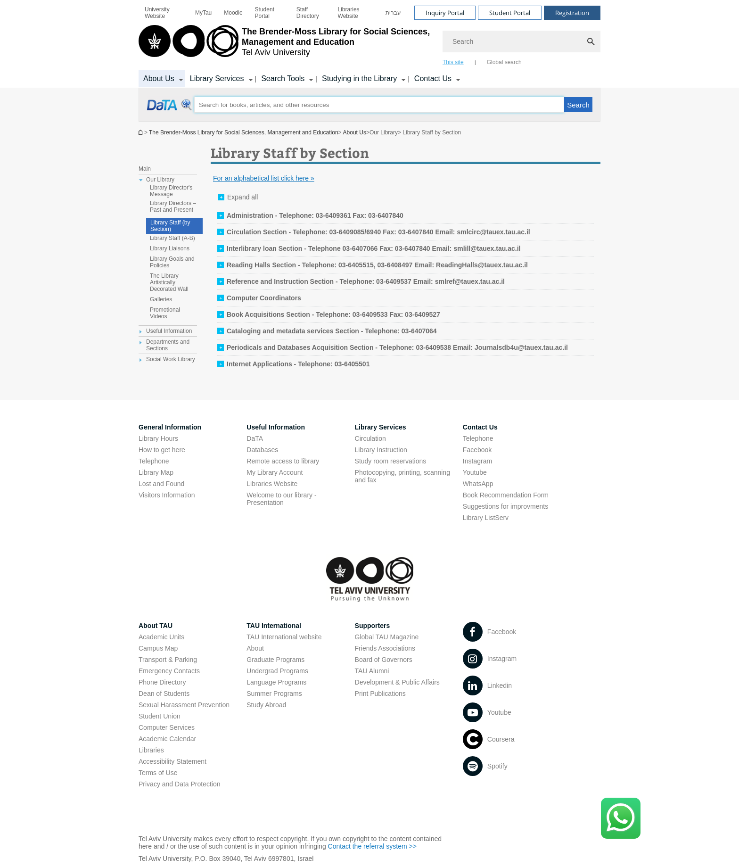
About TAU (155, 625)
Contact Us (433, 78)
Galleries (161, 299)
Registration (572, 12)
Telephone (154, 461)
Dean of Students (164, 693)
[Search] (521, 41)
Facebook (477, 450)
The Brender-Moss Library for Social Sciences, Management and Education (243, 132)
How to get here (162, 450)
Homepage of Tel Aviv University (141, 132)
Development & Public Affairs (397, 682)
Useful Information (275, 427)
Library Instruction (381, 450)
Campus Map (158, 648)
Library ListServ (486, 517)
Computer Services (167, 727)
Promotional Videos (165, 313)
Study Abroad (266, 705)
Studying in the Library (359, 78)
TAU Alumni (372, 671)
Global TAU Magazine (387, 637)
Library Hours (158, 438)
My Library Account (274, 472)
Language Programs (276, 682)
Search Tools (282, 78)
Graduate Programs (275, 659)
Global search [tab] (504, 62)
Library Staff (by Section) (170, 225)
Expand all (242, 197)
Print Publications (380, 693)
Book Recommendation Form (506, 495)
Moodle (233, 12)
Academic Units (161, 637)
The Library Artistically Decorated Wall (169, 282)
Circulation (370, 438)
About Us (158, 78)
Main (145, 168)
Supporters (372, 625)
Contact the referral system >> (372, 846)
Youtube (475, 472)
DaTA (254, 438)
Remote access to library (282, 461)
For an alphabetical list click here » (263, 178)
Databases (262, 450)
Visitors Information (167, 495)
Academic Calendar (167, 739)
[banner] (369, 44)
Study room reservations (391, 461)
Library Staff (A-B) (172, 238)
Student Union (160, 716)
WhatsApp (478, 483)
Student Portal (264, 12)
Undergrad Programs (277, 671)
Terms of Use (158, 772)
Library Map (156, 472)
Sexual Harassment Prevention (184, 705)
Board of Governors (383, 659)
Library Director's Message (171, 191)
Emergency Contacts (169, 671)
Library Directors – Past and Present (173, 206)
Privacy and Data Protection (180, 784)
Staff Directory (307, 12)
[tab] (310, 215)
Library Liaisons (169, 248)
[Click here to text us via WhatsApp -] (620, 818)
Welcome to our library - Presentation (281, 498)
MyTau (203, 12)
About (255, 648)
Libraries (151, 750)
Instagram (477, 461)
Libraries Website (349, 12)
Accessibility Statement (172, 761)
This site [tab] (453, 62)
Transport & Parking (168, 659)
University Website (157, 12)
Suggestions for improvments (505, 506)
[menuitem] (164, 12)
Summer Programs (274, 693)
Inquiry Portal (445, 12)
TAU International (273, 625)
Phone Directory (162, 682)
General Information (170, 427)
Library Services (217, 78)
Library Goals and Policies (172, 262)
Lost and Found (161, 483)
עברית (393, 12)
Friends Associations (385, 648)
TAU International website (283, 637)
